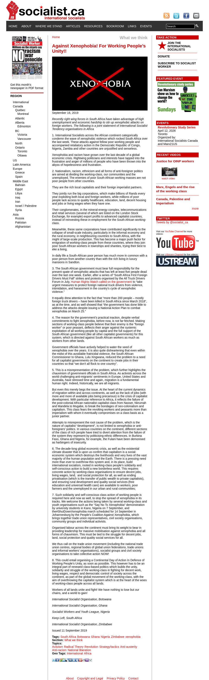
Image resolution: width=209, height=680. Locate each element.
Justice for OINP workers (175, 161)
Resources (93, 26)
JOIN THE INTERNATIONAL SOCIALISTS (179, 46)
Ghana (95, 636)
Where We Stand (48, 26)
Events (146, 26)
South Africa (68, 636)
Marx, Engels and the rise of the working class (175, 189)
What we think (73, 640)
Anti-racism (59, 650)
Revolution (91, 646)
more (195, 208)
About (26, 26)
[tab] (177, 161)
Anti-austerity (128, 646)
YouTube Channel (174, 231)
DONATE (164, 56)
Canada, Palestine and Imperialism (173, 201)
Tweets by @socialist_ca (172, 222)
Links (132, 26)
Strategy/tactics (109, 646)
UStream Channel (174, 254)
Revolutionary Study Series (177, 127)
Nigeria (105, 636)
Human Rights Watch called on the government (101, 281)
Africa (87, 653)
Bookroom (115, 26)
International (75, 653)
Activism (57, 646)
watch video (168, 178)
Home (13, 26)
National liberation (79, 650)
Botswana (83, 636)
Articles (73, 26)
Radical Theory (73, 646)
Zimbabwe (118, 636)
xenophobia (132, 636)
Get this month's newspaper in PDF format (26, 86)
